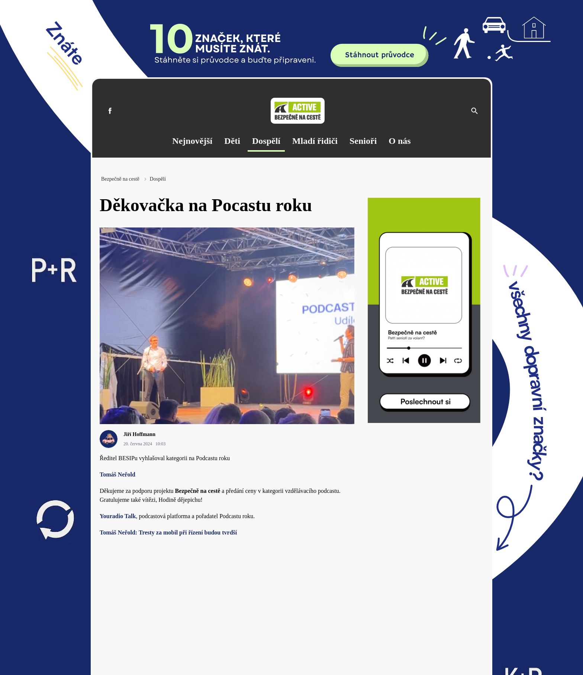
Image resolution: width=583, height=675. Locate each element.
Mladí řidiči (315, 141)
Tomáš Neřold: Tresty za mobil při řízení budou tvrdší (168, 532)
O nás (399, 141)
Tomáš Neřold (117, 474)
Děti (232, 141)
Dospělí (266, 141)
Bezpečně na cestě (120, 179)
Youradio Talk (118, 516)
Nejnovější (192, 141)
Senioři (363, 141)
